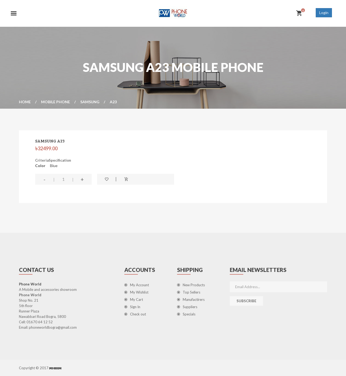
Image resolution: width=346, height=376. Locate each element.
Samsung (89, 101)
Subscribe (246, 301)
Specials (186, 314)
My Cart (133, 299)
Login (323, 12)
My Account (136, 285)
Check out (135, 314)
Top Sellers (188, 292)
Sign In (132, 307)
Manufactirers (191, 299)
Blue (54, 165)
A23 (113, 101)
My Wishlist (136, 292)
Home (25, 101)
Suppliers (187, 307)
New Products (191, 285)
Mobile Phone (55, 101)
